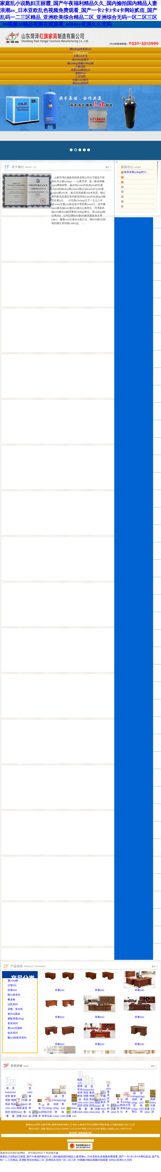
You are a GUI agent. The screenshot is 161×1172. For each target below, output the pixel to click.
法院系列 (13, 1004)
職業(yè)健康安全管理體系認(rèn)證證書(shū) (80, 1095)
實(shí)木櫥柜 (15, 1028)
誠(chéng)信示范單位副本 (48, 1112)
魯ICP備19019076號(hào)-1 (80, 1140)
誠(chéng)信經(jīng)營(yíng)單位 (56, 1108)
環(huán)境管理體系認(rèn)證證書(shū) (7, 1104)
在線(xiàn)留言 (80, 80)
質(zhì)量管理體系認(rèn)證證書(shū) (13, 1104)
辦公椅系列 (14, 994)
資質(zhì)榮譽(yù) (80, 70)
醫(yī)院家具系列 (17, 1037)
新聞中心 (80, 73)
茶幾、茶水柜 (15, 1009)
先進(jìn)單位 (40, 1112)
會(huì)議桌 (14, 1013)
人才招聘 (80, 76)
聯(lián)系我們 (80, 83)
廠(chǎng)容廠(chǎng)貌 (80, 63)
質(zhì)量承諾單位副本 (29, 1104)
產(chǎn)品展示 (80, 59)
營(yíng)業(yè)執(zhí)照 (63, 1108)
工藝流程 (80, 66)
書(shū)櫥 (13, 980)
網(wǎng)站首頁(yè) (80, 49)
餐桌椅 (11, 999)
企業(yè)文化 (80, 56)
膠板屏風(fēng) (16, 1018)
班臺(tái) (12, 990)
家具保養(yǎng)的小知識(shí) (140, 172)
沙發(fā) (12, 985)
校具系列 (13, 1032)
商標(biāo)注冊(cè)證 (74, 1112)
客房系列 (13, 1023)
